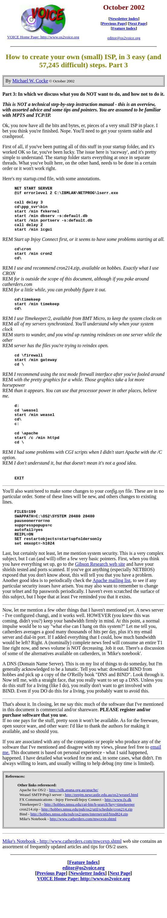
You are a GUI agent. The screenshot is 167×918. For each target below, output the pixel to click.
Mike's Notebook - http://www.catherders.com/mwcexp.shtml (62, 872)
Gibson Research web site (100, 595)
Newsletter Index (124, 18)
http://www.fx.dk (118, 831)
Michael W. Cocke (30, 80)
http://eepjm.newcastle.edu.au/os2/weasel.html (101, 826)
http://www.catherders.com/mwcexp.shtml (83, 850)
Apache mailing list (111, 612)
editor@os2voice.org (124, 38)
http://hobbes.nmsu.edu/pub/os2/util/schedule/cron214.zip (87, 841)
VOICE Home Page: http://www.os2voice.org (43, 37)
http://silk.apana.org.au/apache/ (73, 821)
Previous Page (113, 23)
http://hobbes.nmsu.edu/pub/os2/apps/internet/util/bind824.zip (79, 845)
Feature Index (124, 28)
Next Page (137, 23)
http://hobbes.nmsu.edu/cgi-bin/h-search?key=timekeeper (89, 836)
